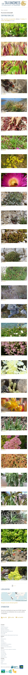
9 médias (22, 19)
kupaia (4, 37)
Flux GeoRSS (20, 617)
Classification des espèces (6, 644)
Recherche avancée (4, 645)
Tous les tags (3, 653)
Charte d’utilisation (4, 627)
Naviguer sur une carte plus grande (9, 602)
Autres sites (3, 655)
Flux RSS (5, 617)
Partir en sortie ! (4, 657)
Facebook (3, 659)
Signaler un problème (5, 629)
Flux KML (12, 617)
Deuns (4, 131)
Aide (2, 637)
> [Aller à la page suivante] (15, 585)
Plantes (2, 640)
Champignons (3, 642)
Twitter (2, 661)
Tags (2, 10)
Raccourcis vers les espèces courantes (8, 649)
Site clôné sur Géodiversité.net (7, 631)
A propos (2, 625)
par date (6, 19)
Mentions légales (4, 628)
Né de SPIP (3, 633)
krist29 (4, 150)
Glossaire (3, 650)
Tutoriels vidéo (4, 654)
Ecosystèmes (3, 638)
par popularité (12, 19)
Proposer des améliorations (6, 646)
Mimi (4, 168)
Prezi (2, 662)
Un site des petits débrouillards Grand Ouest (9, 635)
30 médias (7, 20)
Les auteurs (3, 652)
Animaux (2, 641)
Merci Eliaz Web (4, 632)
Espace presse (4, 663)
